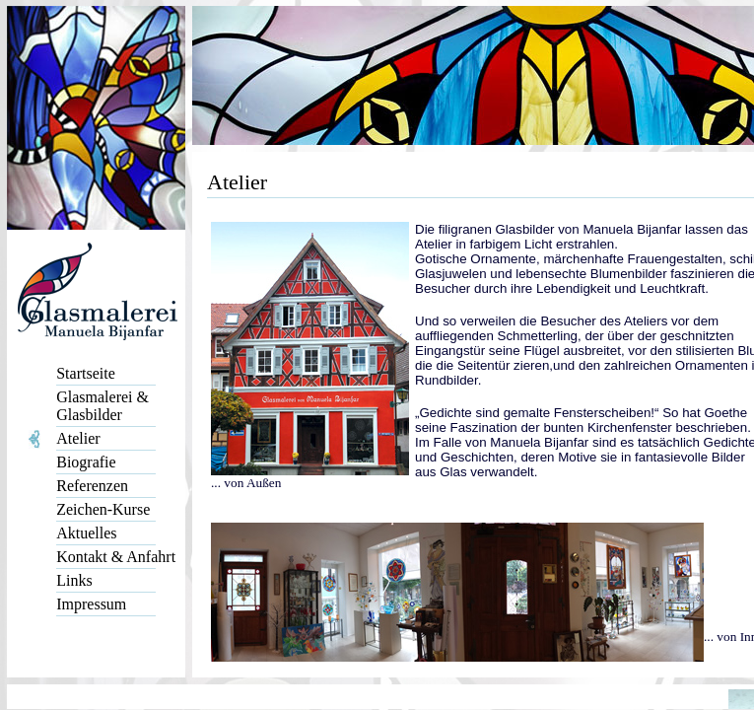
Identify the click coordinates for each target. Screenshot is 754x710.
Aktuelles (86, 533)
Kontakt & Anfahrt (115, 556)
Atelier (78, 438)
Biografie (85, 462)
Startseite (85, 373)
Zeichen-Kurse (103, 509)
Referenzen (92, 485)
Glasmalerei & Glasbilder (102, 406)
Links (74, 580)
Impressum (91, 604)
